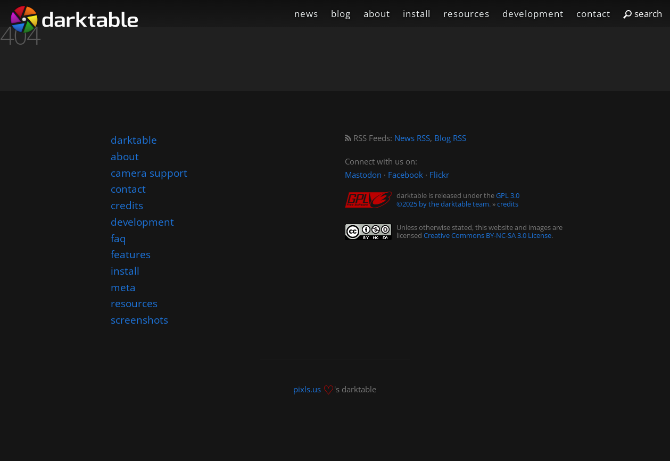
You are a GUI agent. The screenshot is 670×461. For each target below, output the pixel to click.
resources (466, 13)
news (306, 13)
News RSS (412, 138)
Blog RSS (450, 138)
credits (507, 204)
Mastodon (363, 174)
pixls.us (307, 388)
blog (341, 13)
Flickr (439, 174)
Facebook (405, 174)
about (376, 13)
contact (593, 13)
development (533, 13)
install (417, 13)
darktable (134, 140)
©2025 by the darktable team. (443, 204)
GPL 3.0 (507, 195)
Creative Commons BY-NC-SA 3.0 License (487, 235)
